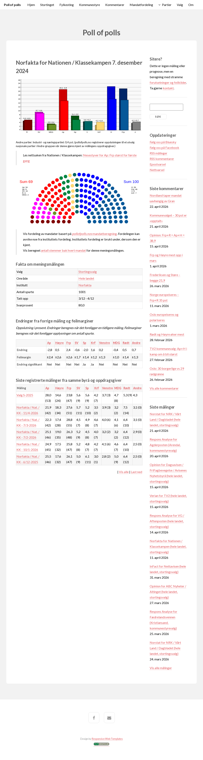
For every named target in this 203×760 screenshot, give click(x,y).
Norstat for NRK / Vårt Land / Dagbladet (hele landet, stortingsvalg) (165, 419)
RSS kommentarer (162, 159)
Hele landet (86, 278)
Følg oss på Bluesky (163, 142)
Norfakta (85, 285)
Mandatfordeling (141, 5)
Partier (166, 5)
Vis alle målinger (161, 668)
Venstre (104, 342)
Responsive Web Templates (107, 738)
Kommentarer (114, 5)
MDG (116, 342)
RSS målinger (158, 153)
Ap (49, 342)
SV (76, 342)
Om (190, 5)
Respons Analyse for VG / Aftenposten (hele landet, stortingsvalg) (167, 521)
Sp (84, 342)
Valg (180, 5)
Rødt (126, 342)
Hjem (31, 5)
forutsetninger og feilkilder (168, 82)
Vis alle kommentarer (164, 388)
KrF (93, 342)
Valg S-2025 (24, 395)
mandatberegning (94, 234)
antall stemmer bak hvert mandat (63, 250)
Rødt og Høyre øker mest (167, 334)
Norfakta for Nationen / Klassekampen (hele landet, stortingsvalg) (168, 546)
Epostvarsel (158, 164)
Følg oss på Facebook (164, 147)
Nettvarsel (157, 170)
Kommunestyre (89, 5)
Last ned (136, 472)
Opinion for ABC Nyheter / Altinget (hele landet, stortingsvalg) (168, 591)
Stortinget (47, 5)
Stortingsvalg (88, 271)
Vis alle (124, 472)
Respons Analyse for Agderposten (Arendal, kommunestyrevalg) (165, 444)
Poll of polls (12, 5)
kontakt (168, 88)
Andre (136, 342)
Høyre (59, 342)
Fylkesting (66, 5)
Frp (68, 342)
